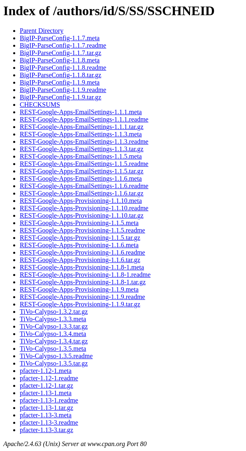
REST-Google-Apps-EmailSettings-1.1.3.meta (81, 134)
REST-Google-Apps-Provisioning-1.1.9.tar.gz (80, 304)
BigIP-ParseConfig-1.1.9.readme (63, 89)
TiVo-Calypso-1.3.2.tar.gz (54, 311)
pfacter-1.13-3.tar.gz (46, 429)
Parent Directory (41, 30)
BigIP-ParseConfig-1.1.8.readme (63, 67)
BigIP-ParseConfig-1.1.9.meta (60, 82)
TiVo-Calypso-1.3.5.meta (53, 348)
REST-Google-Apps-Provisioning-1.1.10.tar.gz (82, 215)
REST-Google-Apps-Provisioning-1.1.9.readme (82, 296)
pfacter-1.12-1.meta (46, 370)
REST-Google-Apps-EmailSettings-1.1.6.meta (81, 178)
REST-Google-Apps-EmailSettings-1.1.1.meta (81, 111)
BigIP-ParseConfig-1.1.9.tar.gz (60, 97)
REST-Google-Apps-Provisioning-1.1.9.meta (79, 289)
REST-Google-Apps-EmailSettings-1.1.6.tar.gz (82, 193)
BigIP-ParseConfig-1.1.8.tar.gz (60, 74)
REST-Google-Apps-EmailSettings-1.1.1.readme (84, 119)
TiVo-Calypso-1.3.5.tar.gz (54, 363)
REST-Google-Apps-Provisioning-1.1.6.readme (82, 252)
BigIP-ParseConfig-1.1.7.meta (60, 38)
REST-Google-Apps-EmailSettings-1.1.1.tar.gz (82, 126)
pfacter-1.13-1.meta (46, 392)
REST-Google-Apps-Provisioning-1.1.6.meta (79, 245)
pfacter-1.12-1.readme (49, 378)
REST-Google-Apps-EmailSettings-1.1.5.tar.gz (82, 171)
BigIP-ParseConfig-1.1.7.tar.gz (60, 52)
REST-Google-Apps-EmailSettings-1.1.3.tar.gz (82, 148)
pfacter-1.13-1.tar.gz (46, 407)
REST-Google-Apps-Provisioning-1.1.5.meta (79, 222)
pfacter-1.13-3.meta (46, 415)
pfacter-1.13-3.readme (49, 422)
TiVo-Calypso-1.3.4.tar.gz (54, 341)
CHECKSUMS (40, 104)
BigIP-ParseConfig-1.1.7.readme (63, 45)
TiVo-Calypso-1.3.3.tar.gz (54, 326)
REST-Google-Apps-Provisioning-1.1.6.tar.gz (80, 259)
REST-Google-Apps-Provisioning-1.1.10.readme (84, 208)
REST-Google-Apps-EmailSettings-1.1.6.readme (84, 185)
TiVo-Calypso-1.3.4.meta (53, 333)
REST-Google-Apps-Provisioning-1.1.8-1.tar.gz (83, 281)
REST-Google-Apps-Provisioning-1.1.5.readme (82, 230)
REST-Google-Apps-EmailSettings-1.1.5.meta (81, 156)
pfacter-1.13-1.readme (49, 400)
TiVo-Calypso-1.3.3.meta (53, 318)
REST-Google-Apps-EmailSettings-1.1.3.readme (84, 141)
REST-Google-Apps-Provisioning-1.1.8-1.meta (82, 267)
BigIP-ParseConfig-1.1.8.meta (60, 60)
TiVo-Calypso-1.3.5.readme (56, 355)
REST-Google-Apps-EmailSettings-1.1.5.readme (84, 163)
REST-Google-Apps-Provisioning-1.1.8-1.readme (85, 274)
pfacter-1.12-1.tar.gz (46, 385)
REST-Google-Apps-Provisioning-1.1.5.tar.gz (80, 237)
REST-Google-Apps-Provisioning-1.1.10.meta (81, 200)
